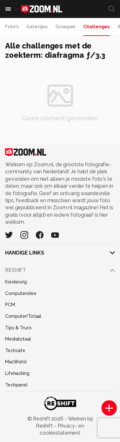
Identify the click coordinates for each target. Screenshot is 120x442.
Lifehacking (17, 373)
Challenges (96, 26)
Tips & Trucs (18, 327)
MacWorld (16, 361)
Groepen (65, 26)
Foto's (12, 26)
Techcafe (15, 350)
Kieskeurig (16, 281)
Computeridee (20, 293)
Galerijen (37, 26)
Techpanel (16, 384)
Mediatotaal (18, 339)
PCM (10, 304)
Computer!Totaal (23, 316)
